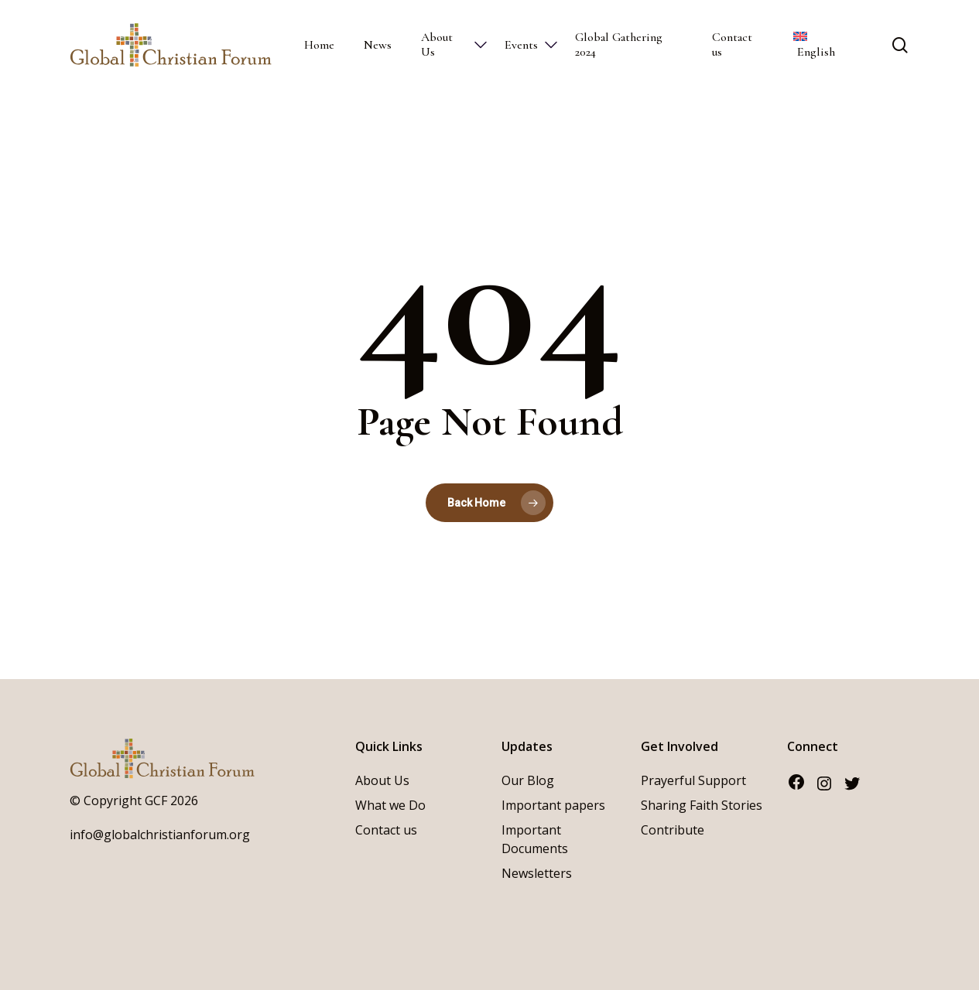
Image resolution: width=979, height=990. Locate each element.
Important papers (553, 805)
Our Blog (527, 780)
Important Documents (534, 839)
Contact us (386, 829)
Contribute (672, 829)
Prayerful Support (693, 780)
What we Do (390, 805)
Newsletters (536, 873)
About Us (382, 780)
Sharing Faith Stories (701, 805)
